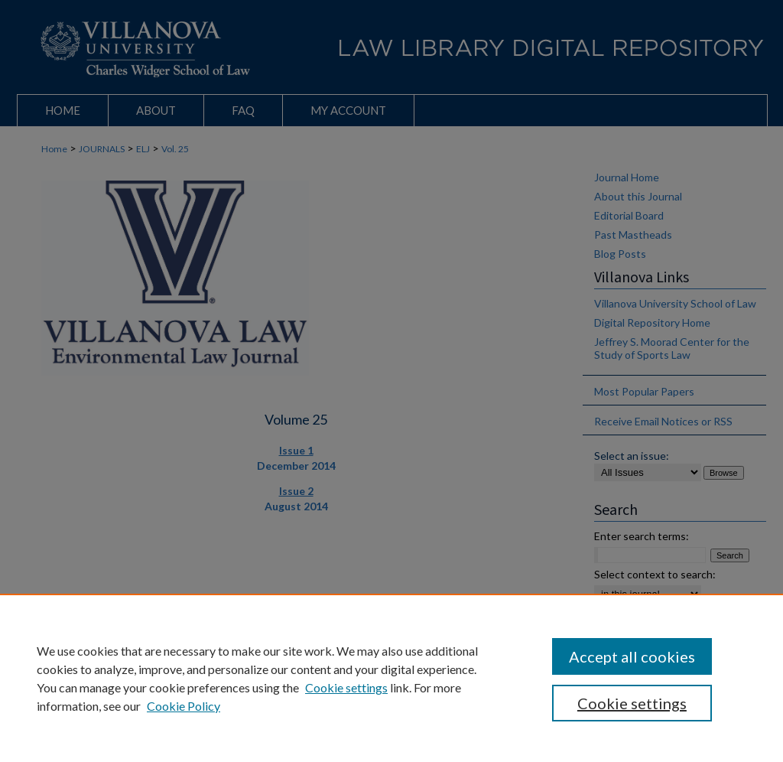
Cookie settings (346, 687)
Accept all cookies (632, 656)
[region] (391, 678)
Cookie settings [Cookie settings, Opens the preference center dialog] (632, 703)
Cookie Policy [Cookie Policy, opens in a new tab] (183, 705)
